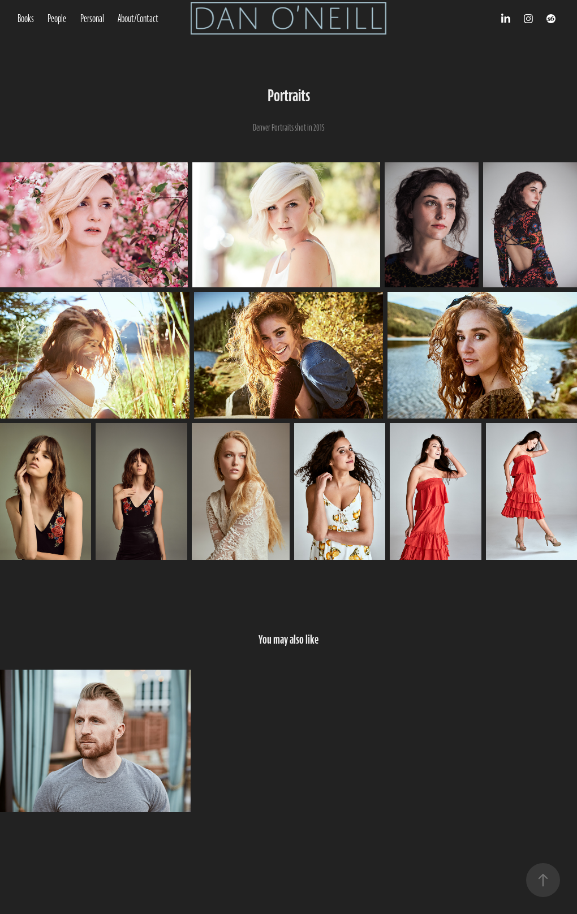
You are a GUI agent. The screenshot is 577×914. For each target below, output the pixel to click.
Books (26, 18)
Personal (92, 18)
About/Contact (138, 18)
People (57, 18)
